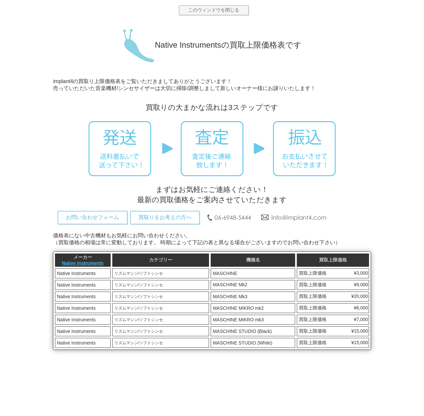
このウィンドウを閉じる (213, 10)
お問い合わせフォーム (92, 217)
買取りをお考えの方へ (164, 217)
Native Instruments (83, 263)
